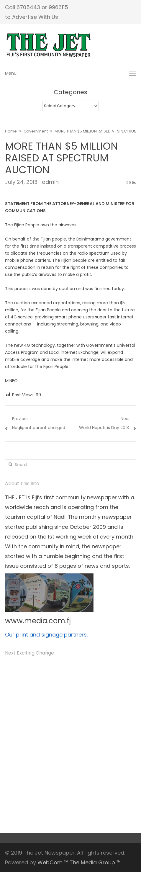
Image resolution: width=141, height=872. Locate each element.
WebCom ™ (52, 862)
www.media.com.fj (38, 621)
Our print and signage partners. (46, 634)
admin (50, 182)
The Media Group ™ (95, 862)
